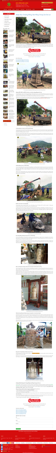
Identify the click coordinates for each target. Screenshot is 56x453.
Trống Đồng (6, 21)
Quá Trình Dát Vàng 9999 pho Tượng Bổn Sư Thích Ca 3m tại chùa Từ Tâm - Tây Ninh (11, 87)
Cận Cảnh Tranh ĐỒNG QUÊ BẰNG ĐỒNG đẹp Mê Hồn (11, 111)
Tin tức (13, 9)
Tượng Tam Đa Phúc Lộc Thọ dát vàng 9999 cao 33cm (11, 60)
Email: (17, 420)
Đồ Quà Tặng (6, 26)
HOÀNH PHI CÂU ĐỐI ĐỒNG (33, 448)
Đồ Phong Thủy (7, 24)
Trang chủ (5, 9)
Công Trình (23, 9)
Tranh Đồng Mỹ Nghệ (8, 19)
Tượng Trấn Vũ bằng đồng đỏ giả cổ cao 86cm (11, 55)
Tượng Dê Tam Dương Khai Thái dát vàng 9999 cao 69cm (11, 50)
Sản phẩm (17, 9)
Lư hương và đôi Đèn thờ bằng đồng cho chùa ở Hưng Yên (11, 36)
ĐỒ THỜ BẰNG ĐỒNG (32, 447)
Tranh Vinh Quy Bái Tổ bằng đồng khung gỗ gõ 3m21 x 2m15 (11, 31)
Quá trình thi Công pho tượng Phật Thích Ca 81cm (11, 107)
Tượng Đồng (6, 17)
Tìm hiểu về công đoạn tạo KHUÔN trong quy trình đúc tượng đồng (11, 82)
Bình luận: (17, 423)
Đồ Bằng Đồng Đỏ (18, 447)
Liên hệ (34, 9)
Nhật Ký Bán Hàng (28, 9)
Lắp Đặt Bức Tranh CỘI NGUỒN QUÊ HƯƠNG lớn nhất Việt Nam (12, 114)
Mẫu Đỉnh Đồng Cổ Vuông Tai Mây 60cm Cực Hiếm (11, 75)
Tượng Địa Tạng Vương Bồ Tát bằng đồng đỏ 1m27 (11, 70)
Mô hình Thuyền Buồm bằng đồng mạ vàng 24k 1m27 (11, 45)
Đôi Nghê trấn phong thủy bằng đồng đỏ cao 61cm (11, 41)
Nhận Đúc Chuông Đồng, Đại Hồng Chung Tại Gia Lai (33, 15)
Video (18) (5, 123)
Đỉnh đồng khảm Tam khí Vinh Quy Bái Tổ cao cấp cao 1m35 (11, 65)
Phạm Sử (17, 16)
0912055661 (45, 2)
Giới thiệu (9, 9)
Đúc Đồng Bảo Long (46, 446)
